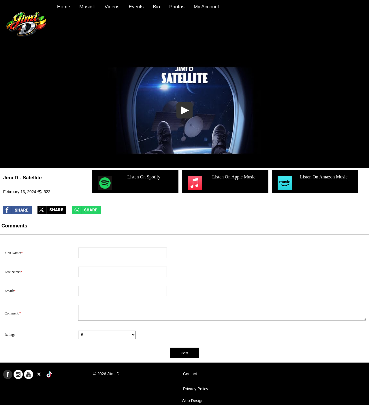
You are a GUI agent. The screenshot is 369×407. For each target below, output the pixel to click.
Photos (176, 7)
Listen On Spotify (128, 183)
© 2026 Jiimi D (106, 374)
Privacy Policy (195, 389)
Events (136, 7)
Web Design (193, 400)
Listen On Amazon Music (311, 183)
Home (63, 7)
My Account (206, 7)
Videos (112, 7)
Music (87, 7)
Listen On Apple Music (220, 183)
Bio (156, 7)
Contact (190, 374)
